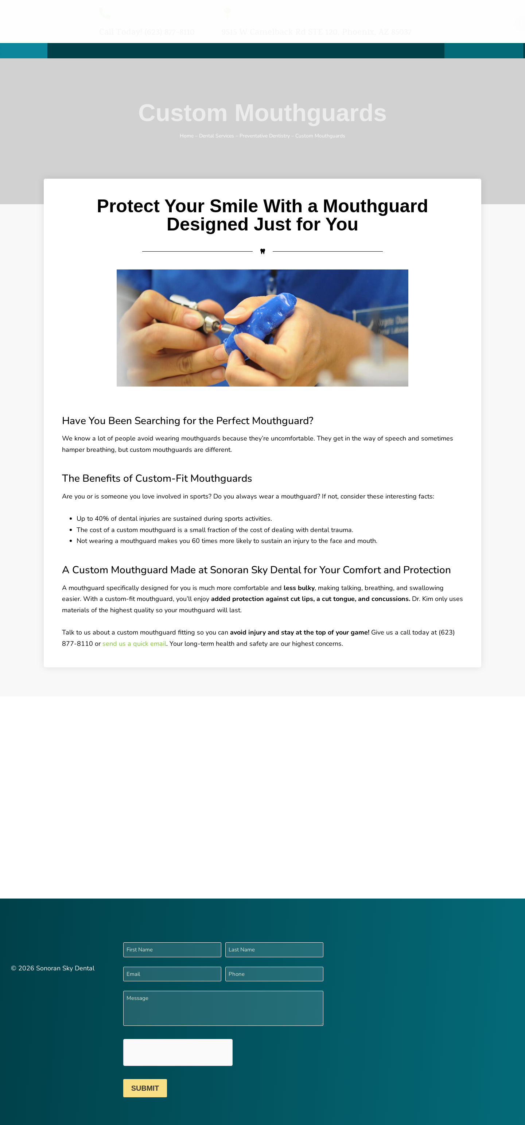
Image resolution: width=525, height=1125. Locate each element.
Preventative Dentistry (265, 135)
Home (187, 135)
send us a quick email (134, 643)
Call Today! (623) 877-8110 (147, 33)
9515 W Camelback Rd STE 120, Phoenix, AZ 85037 (317, 33)
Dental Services (216, 135)
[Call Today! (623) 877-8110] (104, 13)
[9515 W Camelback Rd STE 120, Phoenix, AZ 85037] (227, 13)
